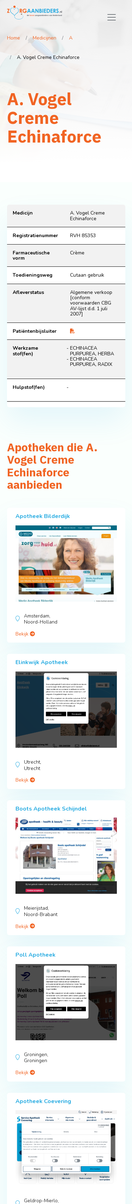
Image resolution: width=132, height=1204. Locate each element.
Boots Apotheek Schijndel (51, 809)
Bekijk (25, 634)
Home (13, 38)
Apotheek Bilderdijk (42, 516)
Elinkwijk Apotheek (41, 662)
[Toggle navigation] (111, 17)
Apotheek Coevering (43, 1101)
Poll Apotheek (35, 955)
